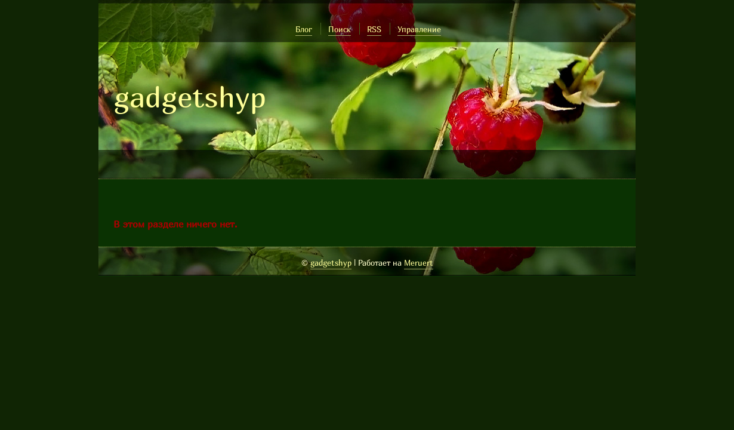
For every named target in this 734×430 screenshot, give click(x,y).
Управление (419, 29)
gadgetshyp (189, 96)
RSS (374, 29)
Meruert (418, 263)
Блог (303, 29)
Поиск (339, 29)
